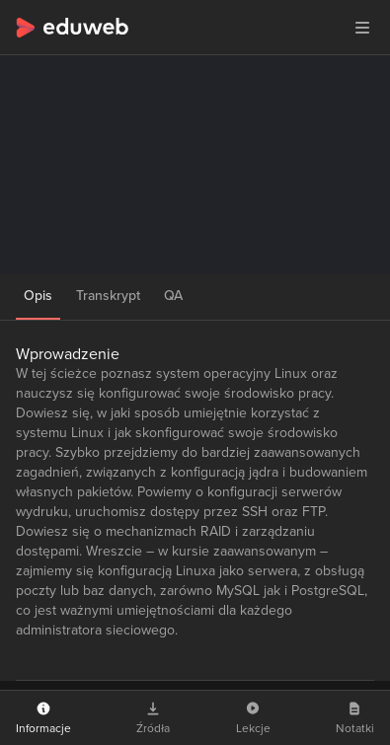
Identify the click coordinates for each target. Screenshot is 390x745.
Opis (38, 295)
